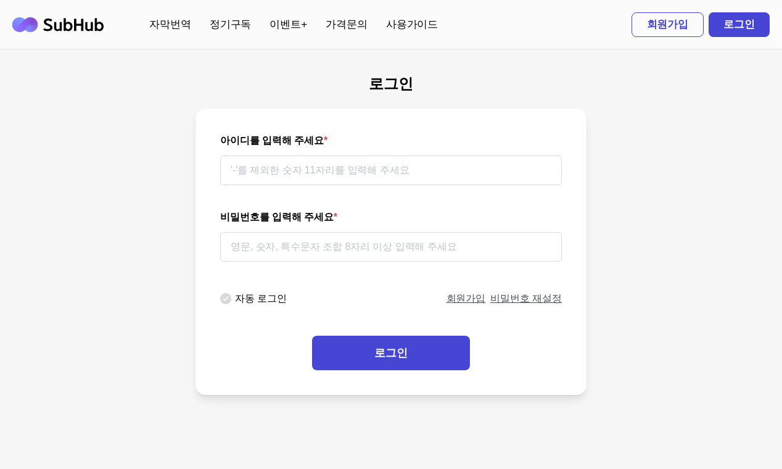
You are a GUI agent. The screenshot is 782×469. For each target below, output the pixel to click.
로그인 (739, 24)
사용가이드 (412, 24)
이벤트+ (288, 24)
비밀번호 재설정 (526, 298)
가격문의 (347, 24)
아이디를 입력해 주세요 (273, 140)
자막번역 (170, 24)
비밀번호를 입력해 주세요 (278, 217)
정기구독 (231, 24)
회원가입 (668, 24)
